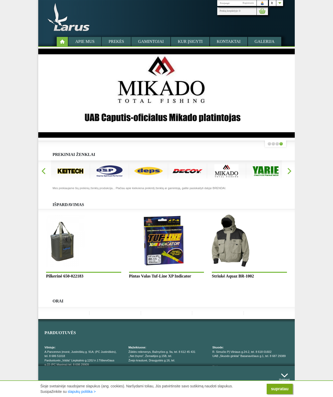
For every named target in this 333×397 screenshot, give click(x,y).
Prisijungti (225, 3)
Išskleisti (284, 378)
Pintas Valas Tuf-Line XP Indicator (160, 276)
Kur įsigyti (190, 41)
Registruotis (248, 3)
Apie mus (84, 41)
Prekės (116, 41)
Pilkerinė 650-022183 (65, 276)
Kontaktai (229, 41)
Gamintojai (151, 41)
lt (272, 3)
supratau (280, 389)
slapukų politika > (82, 391)
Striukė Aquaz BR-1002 (233, 276)
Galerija (264, 41)
